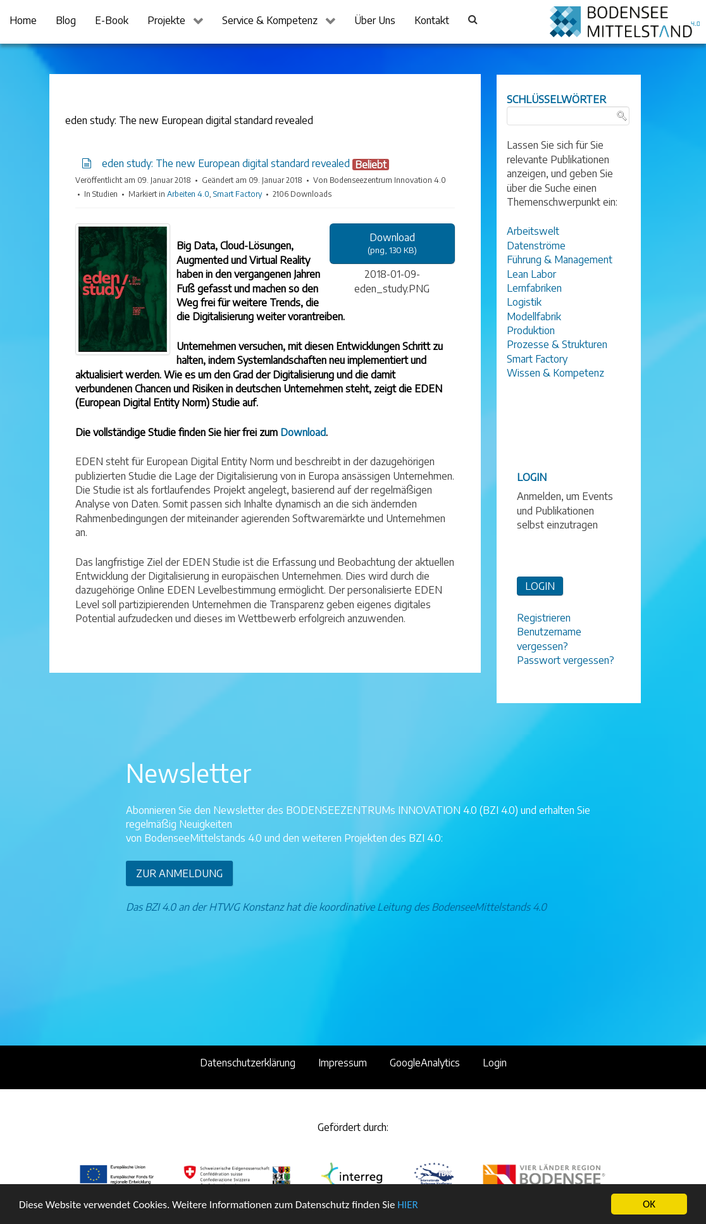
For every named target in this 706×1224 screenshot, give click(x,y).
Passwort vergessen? (565, 660)
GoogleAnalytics (425, 1062)
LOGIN (540, 586)
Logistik (524, 302)
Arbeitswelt (533, 231)
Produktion (531, 330)
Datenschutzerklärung (247, 1062)
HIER (407, 1205)
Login (495, 1062)
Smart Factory (237, 194)
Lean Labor (531, 274)
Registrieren (544, 617)
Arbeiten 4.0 (188, 194)
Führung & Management (559, 259)
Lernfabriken (534, 288)
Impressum (342, 1062)
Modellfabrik (534, 316)
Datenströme (536, 245)
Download (303, 432)
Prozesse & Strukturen (557, 344)
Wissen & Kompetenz (555, 372)
